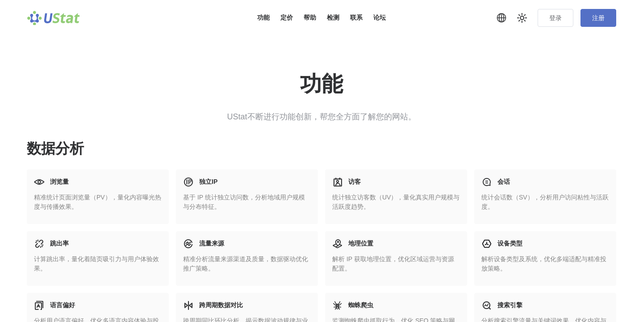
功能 (263, 17)
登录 (555, 17)
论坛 (379, 17)
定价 (286, 17)
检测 (333, 17)
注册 (598, 17)
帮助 (310, 17)
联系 (356, 17)
